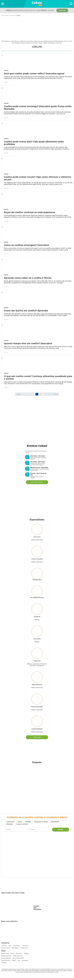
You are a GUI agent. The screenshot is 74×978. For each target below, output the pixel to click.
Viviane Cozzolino (37, 559)
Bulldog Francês (6, 956)
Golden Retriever (18, 956)
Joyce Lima (37, 537)
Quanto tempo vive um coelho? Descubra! (28, 343)
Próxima (55, 394)
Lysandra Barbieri (37, 729)
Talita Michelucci (37, 685)
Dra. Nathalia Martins (37, 598)
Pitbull (14, 960)
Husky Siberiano (6, 958)
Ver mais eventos (37, 482)
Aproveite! (63, 10)
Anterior (18, 394)
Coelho (6, 70)
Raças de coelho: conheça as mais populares (29, 212)
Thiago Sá (37, 617)
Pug (18, 960)
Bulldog (26, 953)
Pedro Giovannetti (37, 707)
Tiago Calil (37, 661)
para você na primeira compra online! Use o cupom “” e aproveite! (29, 10)
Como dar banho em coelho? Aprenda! (26, 310)
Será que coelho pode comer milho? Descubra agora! (34, 73)
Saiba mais (37, 737)
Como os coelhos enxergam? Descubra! (26, 245)
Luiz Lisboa (37, 639)
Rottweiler (25, 960)
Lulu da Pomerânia (18, 958)
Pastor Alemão (5, 960)
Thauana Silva (37, 580)
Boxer (12, 953)
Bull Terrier (19, 953)
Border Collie (5, 953)
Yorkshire (4, 962)
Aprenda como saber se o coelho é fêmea (27, 278)
